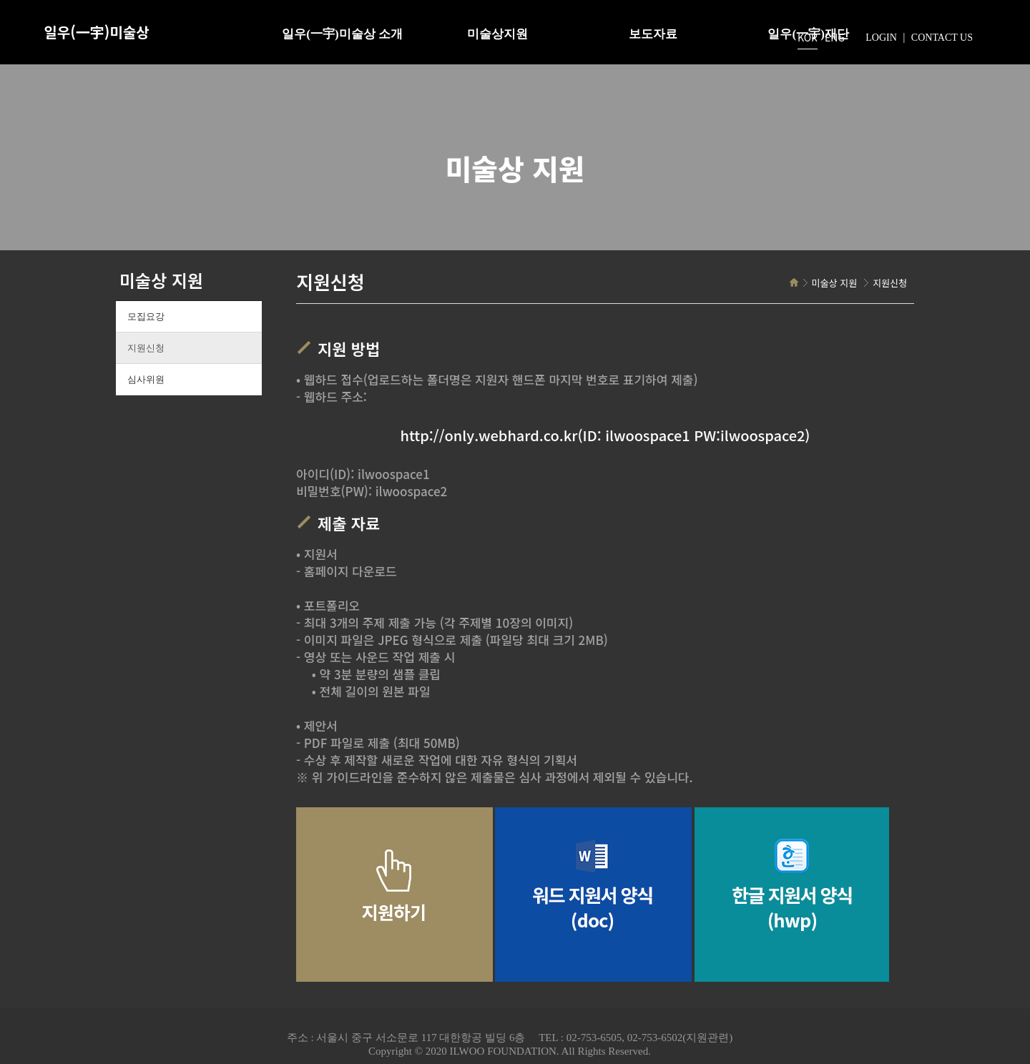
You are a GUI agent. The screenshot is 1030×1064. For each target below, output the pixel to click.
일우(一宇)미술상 (96, 31)
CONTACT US (942, 37)
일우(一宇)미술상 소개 (342, 34)
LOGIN (881, 37)
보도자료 (653, 34)
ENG (835, 37)
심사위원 (145, 379)
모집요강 (145, 316)
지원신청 (145, 348)
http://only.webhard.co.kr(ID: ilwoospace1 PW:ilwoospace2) (605, 435)
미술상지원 (497, 34)
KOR (808, 37)
